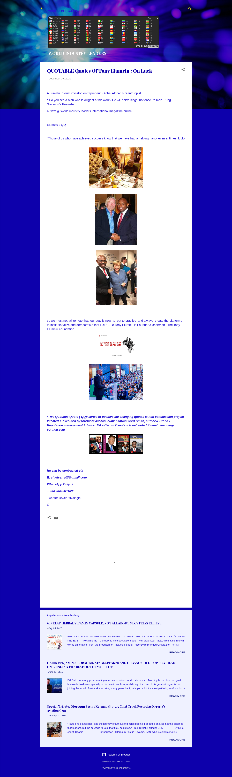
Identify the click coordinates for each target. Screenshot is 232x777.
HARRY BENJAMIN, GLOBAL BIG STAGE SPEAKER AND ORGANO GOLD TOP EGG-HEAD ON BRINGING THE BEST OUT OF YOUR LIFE (111, 665)
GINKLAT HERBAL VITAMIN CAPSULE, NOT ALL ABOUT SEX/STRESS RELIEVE (104, 623)
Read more (177, 652)
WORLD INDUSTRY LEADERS (77, 53)
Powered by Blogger (116, 754)
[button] (183, 70)
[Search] (190, 9)
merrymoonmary (123, 761)
